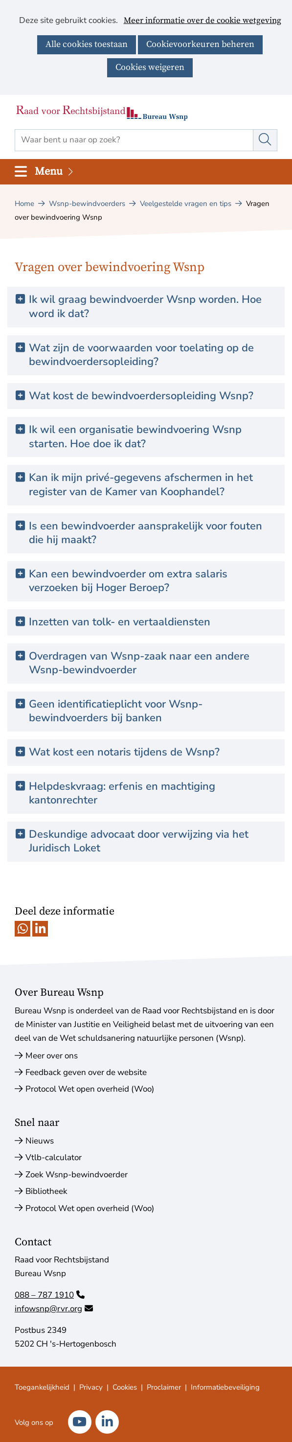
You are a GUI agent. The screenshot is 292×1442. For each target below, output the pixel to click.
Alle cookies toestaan (86, 44)
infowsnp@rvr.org (54, 1308)
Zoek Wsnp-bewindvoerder (76, 1174)
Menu (55, 171)
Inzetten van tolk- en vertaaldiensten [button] (119, 622)
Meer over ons (51, 1055)
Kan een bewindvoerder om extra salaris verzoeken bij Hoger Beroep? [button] (128, 581)
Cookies (124, 1387)
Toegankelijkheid (42, 1387)
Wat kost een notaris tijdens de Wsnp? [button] (124, 752)
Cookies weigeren (149, 67)
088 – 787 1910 (50, 1295)
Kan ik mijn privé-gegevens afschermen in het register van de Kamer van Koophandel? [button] (141, 485)
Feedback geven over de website (86, 1072)
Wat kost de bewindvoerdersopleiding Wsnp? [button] (141, 396)
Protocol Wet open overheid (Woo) (89, 1089)
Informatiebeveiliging (225, 1387)
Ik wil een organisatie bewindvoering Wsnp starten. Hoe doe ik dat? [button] (135, 437)
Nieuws (39, 1140)
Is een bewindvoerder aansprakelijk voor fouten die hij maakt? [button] (145, 533)
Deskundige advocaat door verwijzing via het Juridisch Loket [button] (138, 841)
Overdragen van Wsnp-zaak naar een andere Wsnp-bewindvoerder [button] (139, 663)
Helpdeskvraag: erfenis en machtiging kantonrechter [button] (122, 793)
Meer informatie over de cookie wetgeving (202, 21)
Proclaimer (164, 1387)
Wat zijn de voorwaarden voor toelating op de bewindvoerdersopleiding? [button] (141, 355)
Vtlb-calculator (53, 1157)
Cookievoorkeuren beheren (200, 44)
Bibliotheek (46, 1191)
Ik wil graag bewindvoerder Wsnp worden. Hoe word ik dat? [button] (145, 306)
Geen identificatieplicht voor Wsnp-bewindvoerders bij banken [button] (115, 711)
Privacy (91, 1387)
